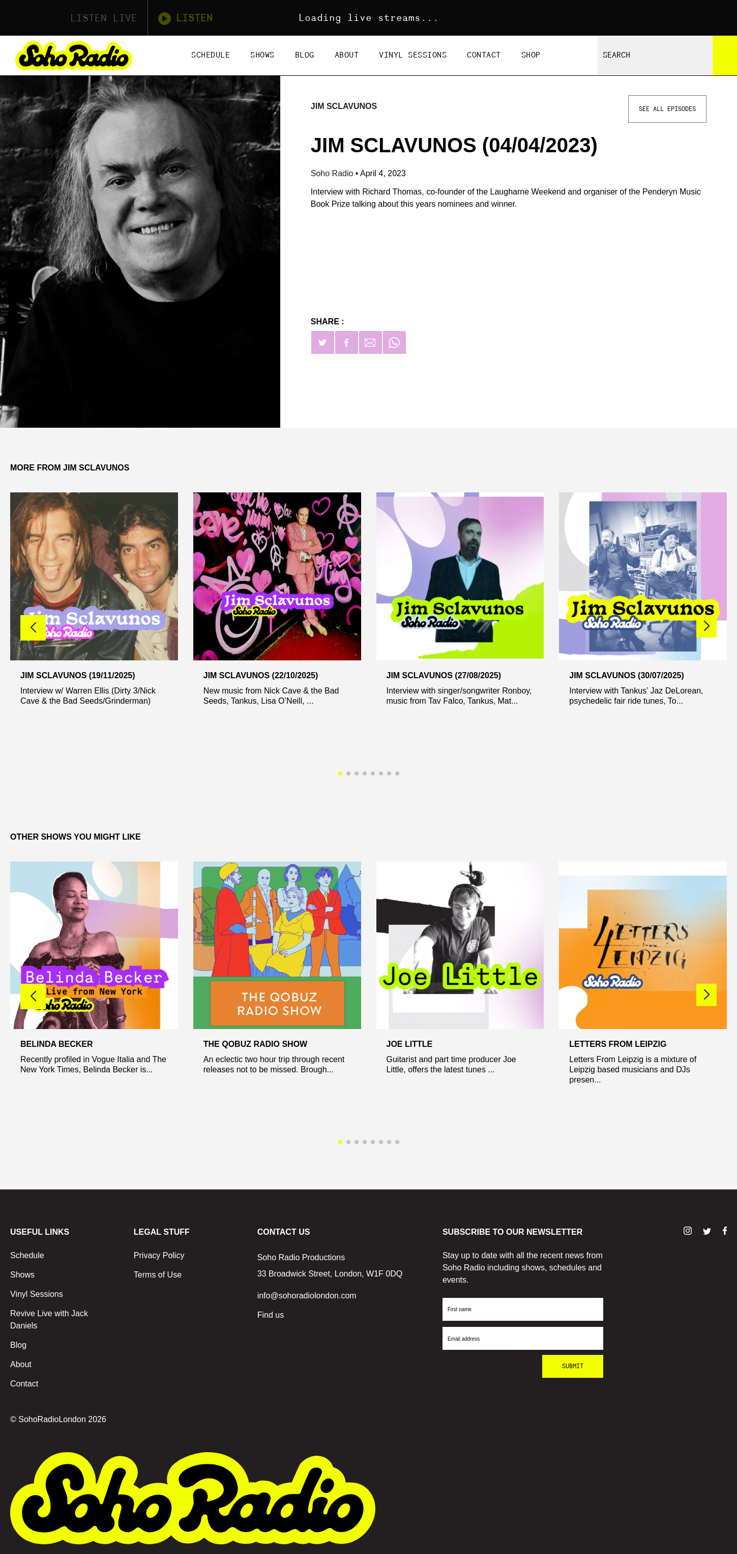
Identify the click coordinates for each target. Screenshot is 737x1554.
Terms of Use (158, 1274)
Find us (270, 1315)
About (347, 55)
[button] (706, 626)
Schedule (210, 55)
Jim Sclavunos (344, 106)
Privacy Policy (159, 1255)
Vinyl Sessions (413, 55)
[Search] (725, 55)
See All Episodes (667, 109)
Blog (304, 55)
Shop (531, 55)
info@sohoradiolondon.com (307, 1295)
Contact (484, 55)
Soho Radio (333, 173)
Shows (262, 55)
